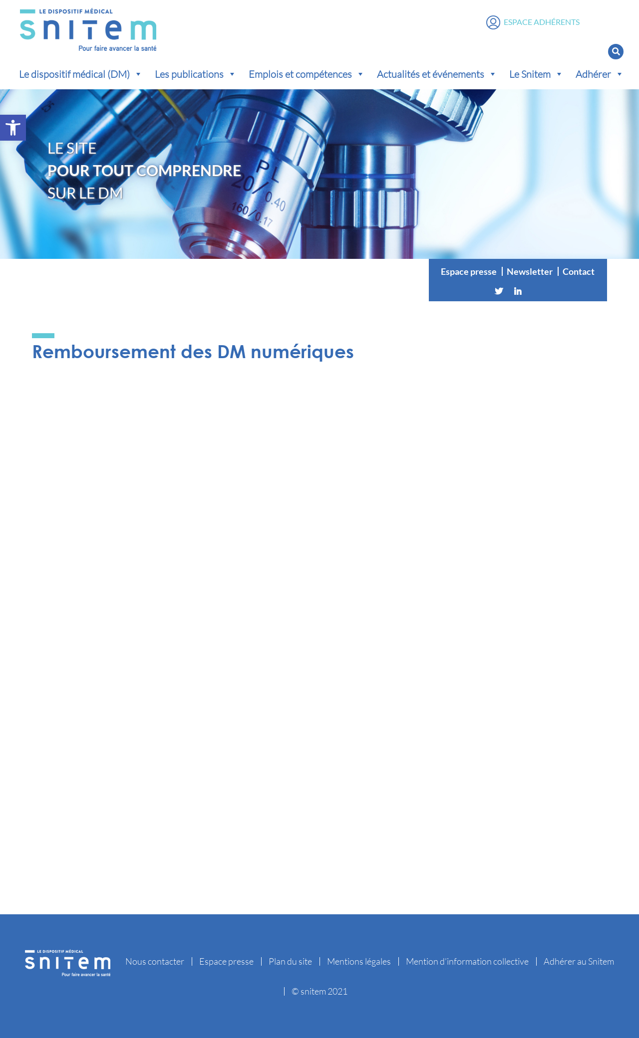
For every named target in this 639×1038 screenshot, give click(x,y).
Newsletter (530, 271)
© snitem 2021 (319, 991)
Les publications (196, 74)
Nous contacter (154, 961)
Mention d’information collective (467, 961)
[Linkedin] (517, 291)
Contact (579, 271)
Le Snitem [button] (536, 74)
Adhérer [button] (600, 74)
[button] (13, 128)
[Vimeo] (536, 291)
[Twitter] (498, 291)
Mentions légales (359, 961)
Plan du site (290, 961)
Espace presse (469, 271)
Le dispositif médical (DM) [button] (81, 74)
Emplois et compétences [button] (307, 74)
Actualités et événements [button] (437, 74)
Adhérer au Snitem (579, 961)
